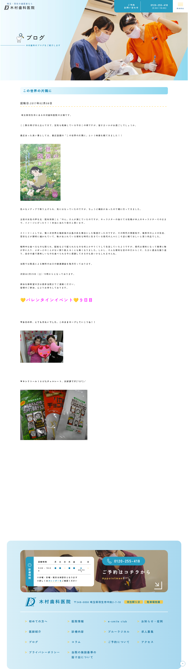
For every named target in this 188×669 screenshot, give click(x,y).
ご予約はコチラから (132, 575)
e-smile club (117, 621)
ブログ (33, 642)
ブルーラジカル (119, 631)
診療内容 (78, 631)
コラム (76, 642)
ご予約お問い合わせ (131, 6)
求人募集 (147, 631)
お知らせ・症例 (152, 621)
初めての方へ (38, 621)
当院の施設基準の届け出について (84, 654)
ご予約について (119, 642)
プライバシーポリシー (44, 652)
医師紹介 (35, 631)
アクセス (147, 642)
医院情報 (78, 621)
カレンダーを (55, 580)
